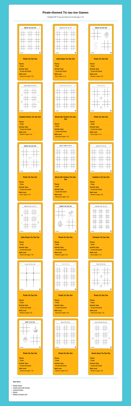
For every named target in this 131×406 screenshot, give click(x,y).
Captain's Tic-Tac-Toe (100, 177)
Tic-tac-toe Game (25, 71)
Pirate (22, 66)
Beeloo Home (17, 385)
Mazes (15, 392)
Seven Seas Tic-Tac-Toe (101, 353)
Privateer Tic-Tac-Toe (101, 237)
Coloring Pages (18, 390)
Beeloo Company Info (20, 394)
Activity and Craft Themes (21, 388)
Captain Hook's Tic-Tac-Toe (30, 117)
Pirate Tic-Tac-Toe (30, 59)
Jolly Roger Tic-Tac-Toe (65, 59)
